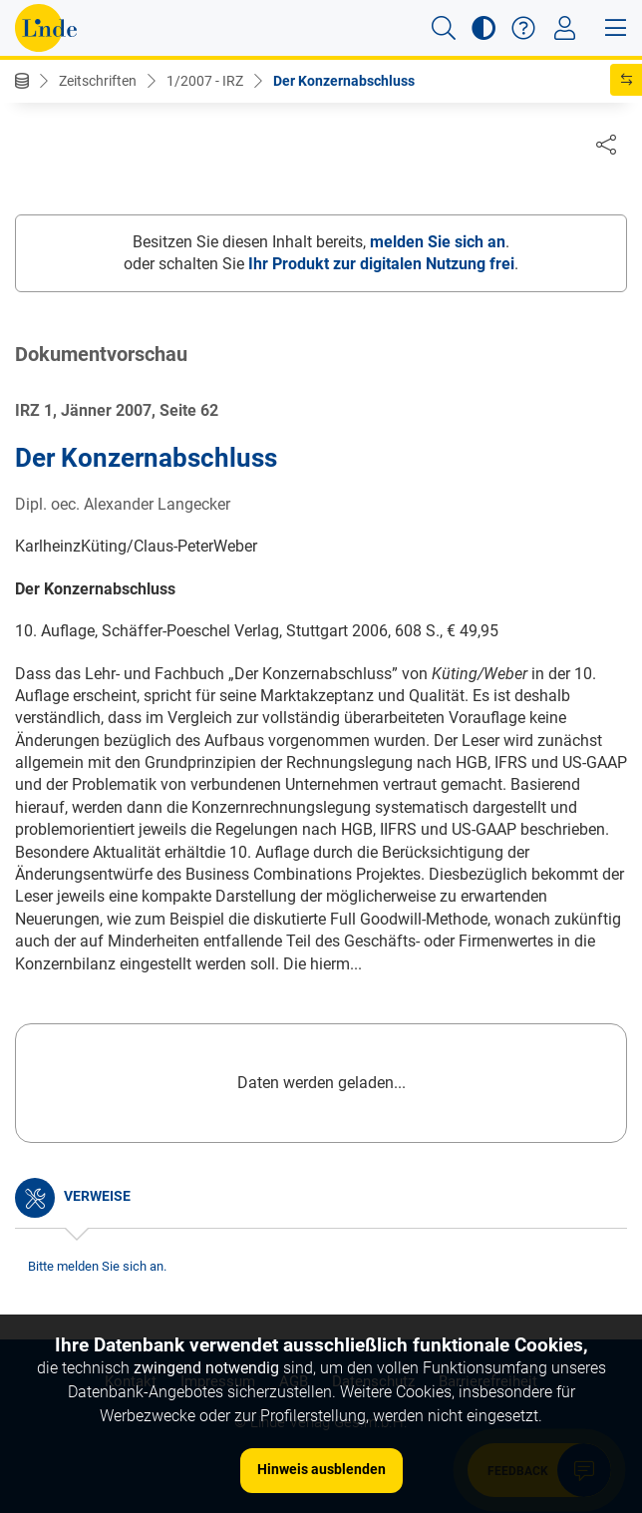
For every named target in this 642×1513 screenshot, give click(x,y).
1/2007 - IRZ (204, 81)
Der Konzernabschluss (344, 81)
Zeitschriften (98, 81)
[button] (444, 28)
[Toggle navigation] (564, 28)
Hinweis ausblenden (321, 1469)
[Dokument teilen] (606, 144)
